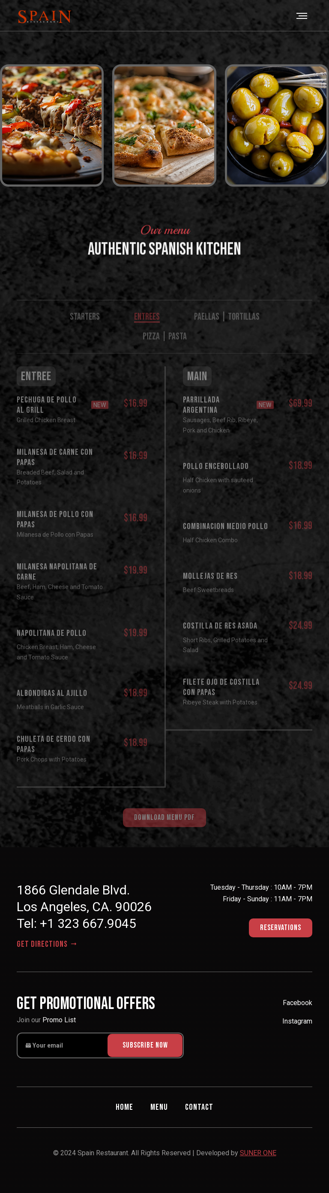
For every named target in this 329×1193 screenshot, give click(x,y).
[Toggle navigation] (302, 15)
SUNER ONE (258, 1153)
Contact (199, 1107)
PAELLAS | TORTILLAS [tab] (227, 327)
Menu (159, 1107)
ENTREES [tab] (147, 327)
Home (124, 1107)
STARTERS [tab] (85, 327)
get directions (47, 944)
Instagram (297, 1021)
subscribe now (145, 1045)
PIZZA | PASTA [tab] (165, 347)
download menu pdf (164, 828)
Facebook (297, 1003)
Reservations (280, 927)
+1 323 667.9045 (88, 923)
